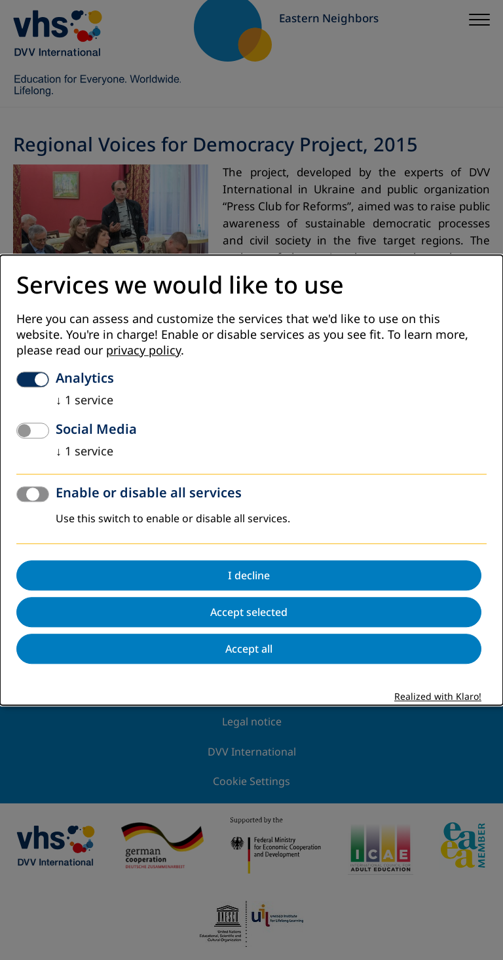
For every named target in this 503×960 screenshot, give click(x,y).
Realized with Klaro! (437, 697)
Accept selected (249, 612)
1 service (84, 400)
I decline (249, 575)
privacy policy (143, 350)
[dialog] (251, 480)
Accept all (248, 649)
